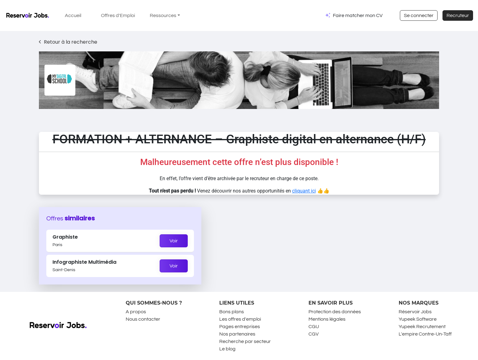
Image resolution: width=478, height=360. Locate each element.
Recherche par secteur (245, 341)
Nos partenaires (237, 334)
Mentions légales (327, 319)
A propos (136, 311)
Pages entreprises (239, 326)
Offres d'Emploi (118, 15)
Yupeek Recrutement (422, 326)
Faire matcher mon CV (358, 15)
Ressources (163, 15)
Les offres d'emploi (240, 319)
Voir (174, 240)
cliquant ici (304, 191)
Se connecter (419, 15)
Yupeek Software (418, 319)
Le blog (227, 348)
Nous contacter (143, 319)
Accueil (73, 15)
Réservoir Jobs (415, 311)
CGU (313, 326)
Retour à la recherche (68, 42)
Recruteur (458, 15)
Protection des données (334, 311)
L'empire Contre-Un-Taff (425, 334)
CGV (313, 334)
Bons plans (231, 311)
